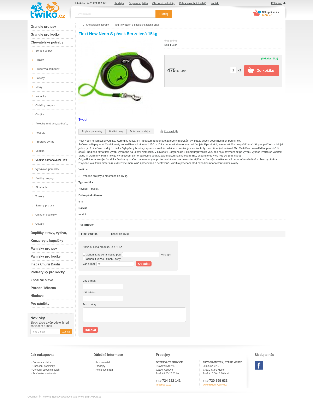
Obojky (39, 114)
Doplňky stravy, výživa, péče (49, 234)
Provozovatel (102, 362)
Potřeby (40, 78)
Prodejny (119, 3)
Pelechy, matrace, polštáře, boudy (51, 125)
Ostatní (39, 223)
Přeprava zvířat (44, 141)
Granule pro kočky (45, 34)
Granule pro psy (43, 26)
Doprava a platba (138, 3)
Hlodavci (38, 296)
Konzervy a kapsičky (47, 240)
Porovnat (171, 131)
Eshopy (56, 396)
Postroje (40, 132)
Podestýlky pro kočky (48, 272)
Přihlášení (276, 3)
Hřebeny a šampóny (47, 68)
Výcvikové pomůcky (47, 169)
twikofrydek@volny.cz (215, 384)
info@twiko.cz (163, 384)
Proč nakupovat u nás (45, 373)
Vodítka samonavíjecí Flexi (51, 159)
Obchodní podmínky (163, 3)
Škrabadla (41, 187)
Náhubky (40, 96)
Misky (38, 87)
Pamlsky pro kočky (46, 256)
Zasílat (66, 331)
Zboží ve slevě (42, 280)
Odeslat (143, 263)
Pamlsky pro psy (44, 248)
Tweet (82, 119)
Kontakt (215, 3)
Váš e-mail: (89, 280)
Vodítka (39, 150)
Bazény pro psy (44, 205)
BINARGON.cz (93, 396)
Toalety (39, 196)
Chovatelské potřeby (47, 42)
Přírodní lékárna (43, 288)
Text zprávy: (90, 304)
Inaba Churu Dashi (45, 264)
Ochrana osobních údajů (192, 3)
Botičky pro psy (44, 178)
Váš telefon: (90, 292)
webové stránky (72, 396)
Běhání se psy (43, 50)
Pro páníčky (40, 303)
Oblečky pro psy (45, 105)
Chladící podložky (46, 214)
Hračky (39, 59)
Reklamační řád (104, 369)
